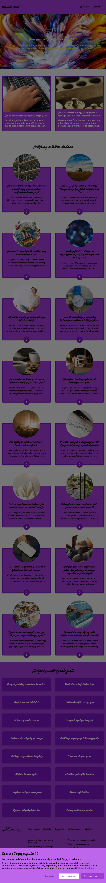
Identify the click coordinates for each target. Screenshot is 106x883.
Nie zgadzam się (69, 876)
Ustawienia (49, 876)
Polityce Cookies (84, 868)
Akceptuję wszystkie (92, 876)
